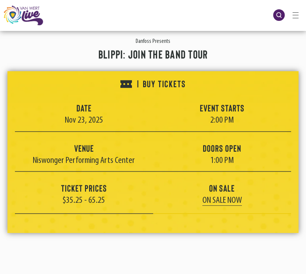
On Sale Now (222, 200)
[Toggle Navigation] (296, 15)
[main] (153, 137)
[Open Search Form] (278, 15)
